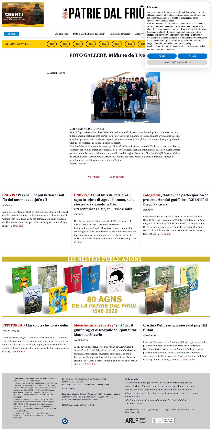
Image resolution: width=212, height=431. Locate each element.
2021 (117, 44)
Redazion (66, 384)
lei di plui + (18, 225)
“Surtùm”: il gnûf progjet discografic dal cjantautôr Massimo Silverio (105, 330)
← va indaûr (92, 176)
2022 (104, 44)
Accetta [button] (192, 417)
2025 (65, 44)
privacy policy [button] (185, 404)
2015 (195, 44)
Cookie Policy (68, 388)
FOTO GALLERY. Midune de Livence (111, 55)
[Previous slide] (41, 44)
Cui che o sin (61, 33)
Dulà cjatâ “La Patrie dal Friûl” (89, 33)
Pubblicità (89, 384)
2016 (182, 44)
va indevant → (118, 176)
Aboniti (11, 33)
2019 (143, 44)
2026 (51, 44)
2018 (156, 44)
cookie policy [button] (168, 381)
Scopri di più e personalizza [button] (177, 423)
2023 (91, 44)
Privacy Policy (103, 384)
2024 (78, 44)
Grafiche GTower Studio (85, 405)
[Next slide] (205, 44)
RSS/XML (77, 384)
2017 (169, 44)
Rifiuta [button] (162, 417)
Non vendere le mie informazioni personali (182, 396)
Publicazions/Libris (120, 33)
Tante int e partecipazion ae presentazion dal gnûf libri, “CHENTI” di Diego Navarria (175, 200)
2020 (130, 44)
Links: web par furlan (146, 33)
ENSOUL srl (67, 405)
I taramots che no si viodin (35, 325)
